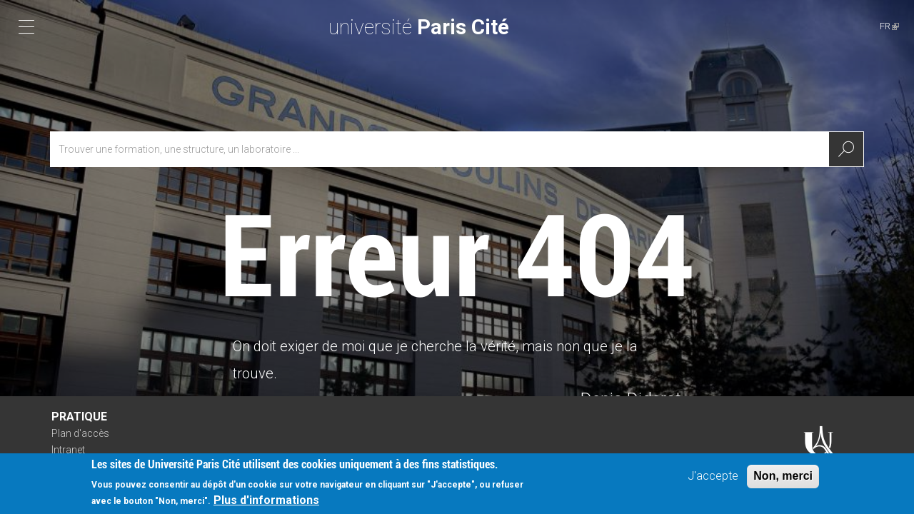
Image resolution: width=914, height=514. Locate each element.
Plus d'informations (266, 504)
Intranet (68, 449)
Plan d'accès (80, 433)
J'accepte (713, 480)
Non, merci (783, 480)
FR (889, 26)
